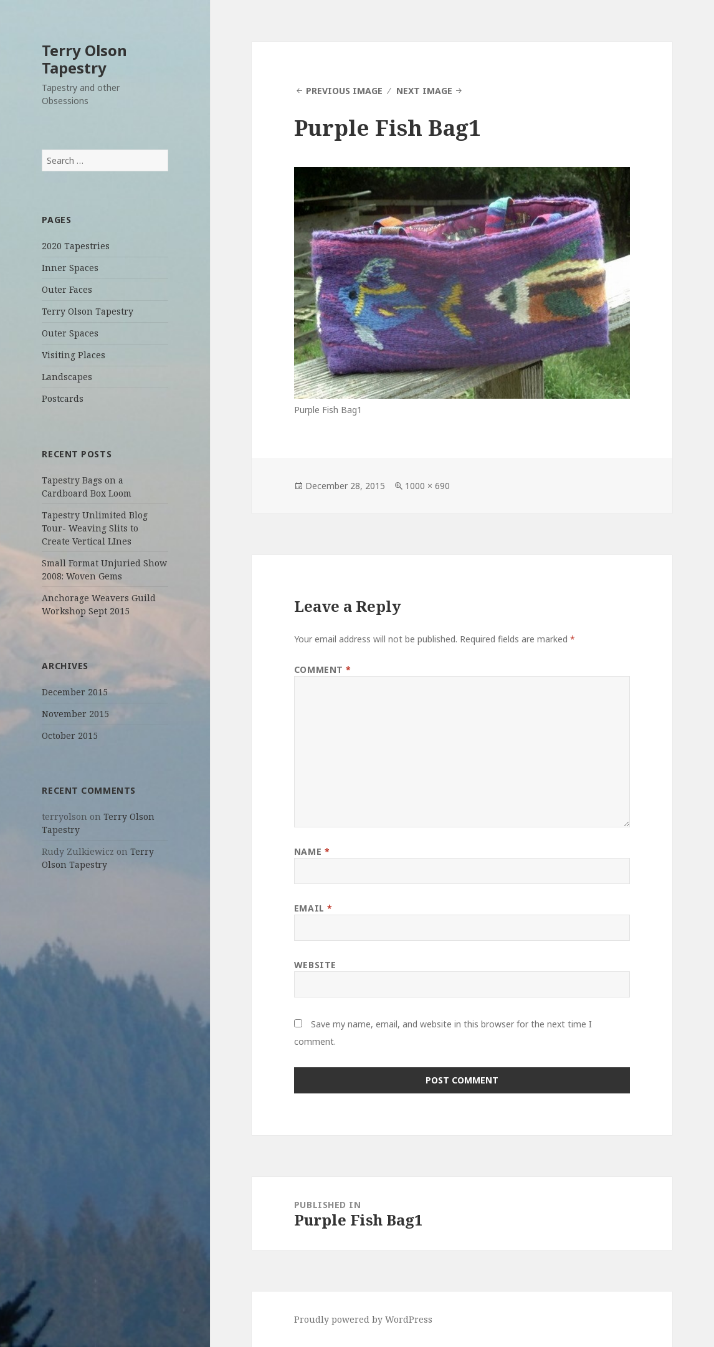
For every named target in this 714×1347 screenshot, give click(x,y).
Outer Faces (67, 289)
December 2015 (75, 692)
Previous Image (344, 91)
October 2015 (70, 735)
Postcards (62, 398)
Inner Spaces (70, 268)
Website (315, 965)
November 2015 (75, 714)
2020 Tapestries (76, 246)
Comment (322, 669)
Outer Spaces (70, 333)
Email (313, 908)
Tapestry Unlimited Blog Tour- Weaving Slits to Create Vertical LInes (95, 528)
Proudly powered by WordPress (363, 1319)
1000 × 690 (427, 486)
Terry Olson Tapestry (84, 59)
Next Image (424, 91)
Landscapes (67, 377)
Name (312, 851)
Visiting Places (73, 355)
